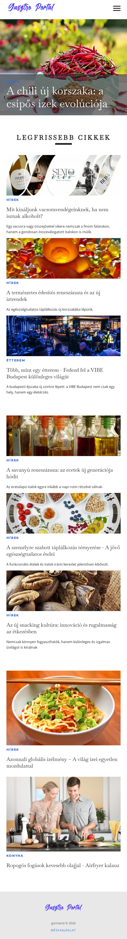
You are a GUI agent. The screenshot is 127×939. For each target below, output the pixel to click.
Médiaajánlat (63, 930)
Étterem (15, 360)
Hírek (13, 82)
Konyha (15, 856)
